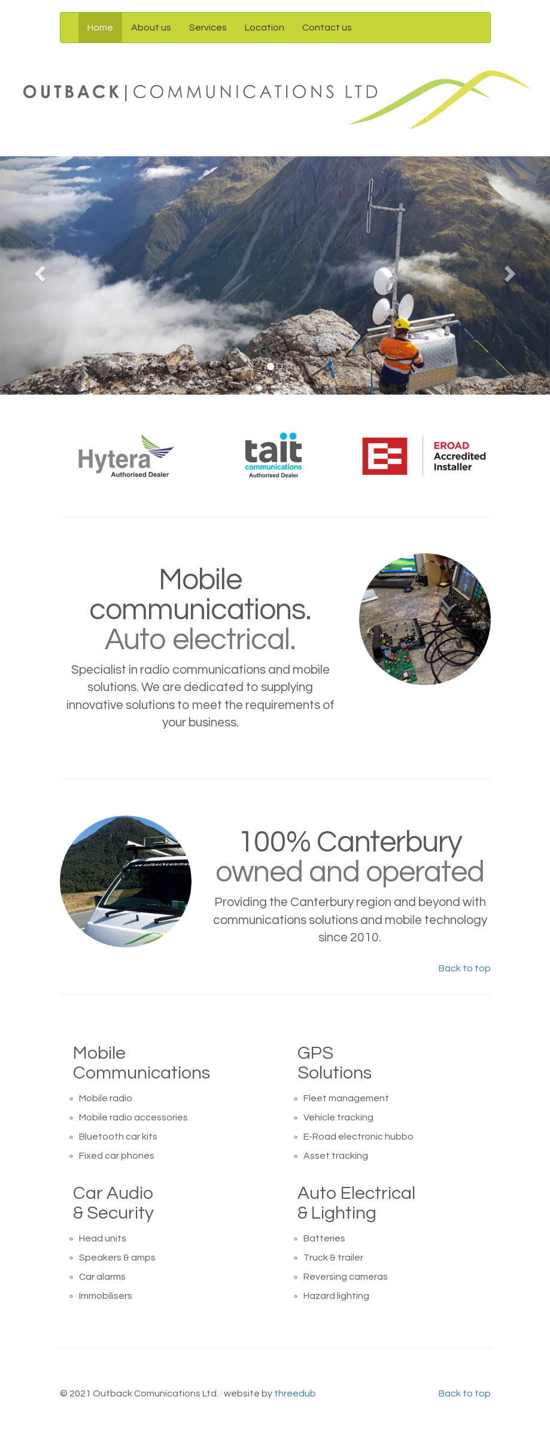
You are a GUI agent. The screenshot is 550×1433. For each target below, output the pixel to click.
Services (208, 27)
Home (100, 27)
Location (264, 27)
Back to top (465, 968)
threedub (295, 1393)
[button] (41, 275)
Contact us (327, 27)
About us (151, 27)
